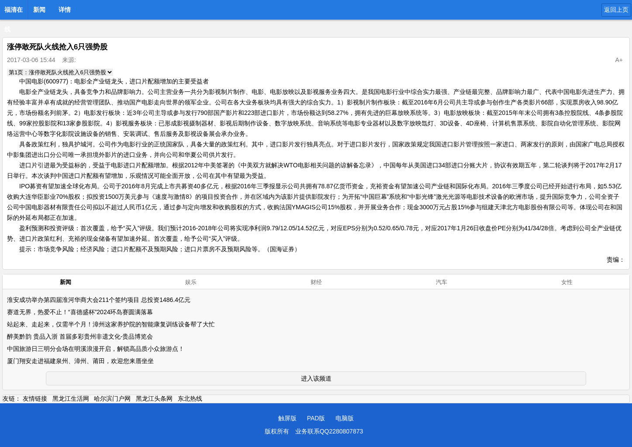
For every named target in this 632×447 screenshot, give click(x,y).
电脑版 (344, 418)
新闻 (39, 9)
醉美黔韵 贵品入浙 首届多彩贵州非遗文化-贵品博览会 (80, 336)
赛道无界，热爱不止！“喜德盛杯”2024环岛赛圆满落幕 (80, 311)
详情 (65, 9)
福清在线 (13, 12)
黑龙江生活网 (70, 398)
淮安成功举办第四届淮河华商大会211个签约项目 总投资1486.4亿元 (98, 299)
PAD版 (316, 418)
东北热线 (190, 398)
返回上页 (616, 9)
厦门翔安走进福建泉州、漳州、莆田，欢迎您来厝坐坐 (80, 360)
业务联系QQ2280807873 (329, 431)
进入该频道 (316, 378)
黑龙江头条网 (154, 398)
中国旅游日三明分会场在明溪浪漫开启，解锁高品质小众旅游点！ (95, 348)
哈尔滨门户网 (112, 398)
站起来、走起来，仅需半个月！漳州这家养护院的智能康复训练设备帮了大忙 (111, 324)
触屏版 (287, 418)
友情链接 (35, 398)
